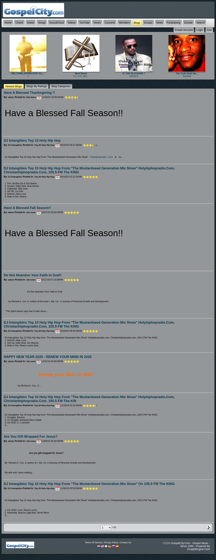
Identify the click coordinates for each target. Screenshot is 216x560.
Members (124, 22)
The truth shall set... (187, 73)
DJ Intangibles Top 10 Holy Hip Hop (32, 140)
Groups (148, 22)
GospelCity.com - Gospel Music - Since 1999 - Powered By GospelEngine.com (190, 546)
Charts (19, 22)
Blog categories (61, 86)
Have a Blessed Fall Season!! (27, 208)
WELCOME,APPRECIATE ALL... (28, 73)
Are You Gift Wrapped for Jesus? (31, 436)
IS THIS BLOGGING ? (134, 73)
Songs (41, 22)
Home (8, 22)
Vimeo (97, 22)
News (159, 22)
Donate (188, 22)
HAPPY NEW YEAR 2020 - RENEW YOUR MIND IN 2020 (48, 357)
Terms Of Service (93, 542)
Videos (71, 22)
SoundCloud (56, 22)
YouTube (84, 22)
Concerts (110, 22)
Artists (30, 22)
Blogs (137, 22)
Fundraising (173, 22)
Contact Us (125, 542)
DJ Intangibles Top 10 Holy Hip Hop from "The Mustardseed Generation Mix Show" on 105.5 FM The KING (89, 484)
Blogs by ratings (37, 86)
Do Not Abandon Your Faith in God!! (33, 275)
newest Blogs (14, 86)
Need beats (81, 73)
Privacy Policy (111, 542)
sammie (187, 76)
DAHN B (134, 76)
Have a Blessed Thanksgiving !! (29, 93)
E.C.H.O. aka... (81, 76)
